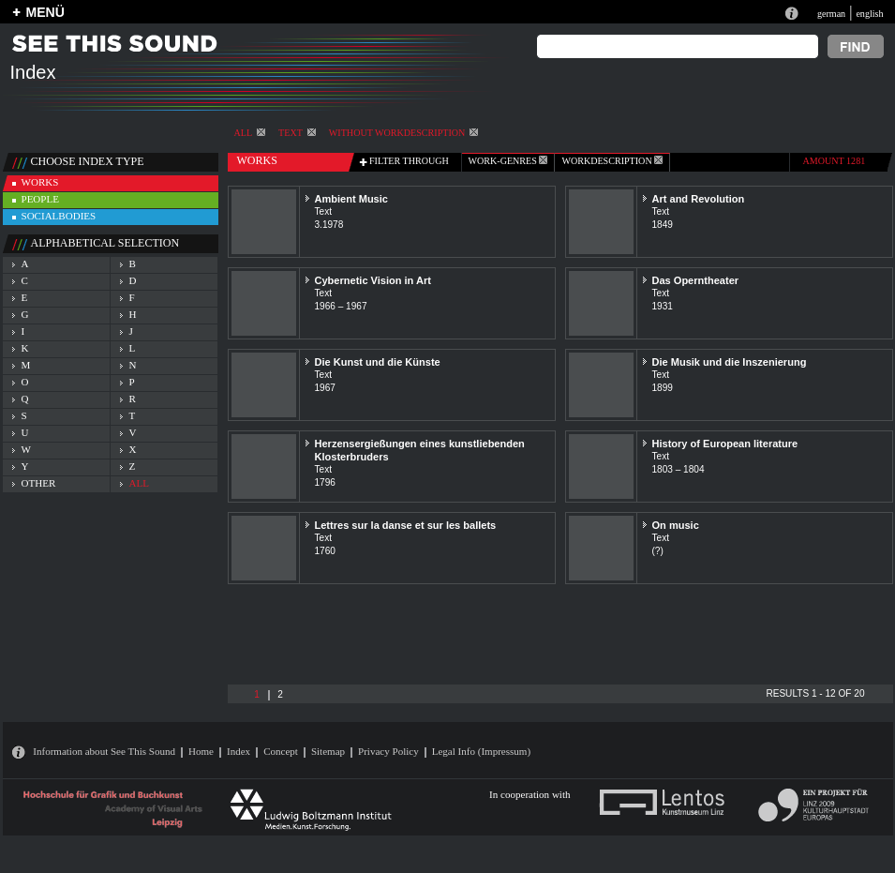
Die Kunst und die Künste (377, 362)
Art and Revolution (698, 198)
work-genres (508, 161)
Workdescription (612, 161)
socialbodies (59, 215)
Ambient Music (351, 198)
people (40, 198)
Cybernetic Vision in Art (373, 280)
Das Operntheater (695, 280)
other (39, 483)
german (831, 13)
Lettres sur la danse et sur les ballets (406, 525)
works (40, 182)
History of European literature (725, 443)
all (139, 483)
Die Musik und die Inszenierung (729, 362)
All (250, 133)
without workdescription (403, 133)
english (869, 13)
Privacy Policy (388, 751)
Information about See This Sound (104, 751)
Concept (280, 751)
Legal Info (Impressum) (481, 751)
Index (238, 751)
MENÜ (45, 12)
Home (201, 751)
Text (297, 133)
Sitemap (328, 751)
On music (675, 525)
